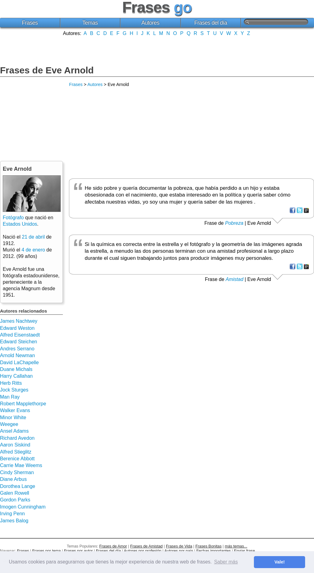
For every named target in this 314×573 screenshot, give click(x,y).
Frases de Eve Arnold (47, 70)
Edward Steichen (18, 341)
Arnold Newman (17, 355)
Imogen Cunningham (23, 506)
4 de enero (33, 249)
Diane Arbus (13, 479)
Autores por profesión (142, 550)
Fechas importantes (213, 550)
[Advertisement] (157, 50)
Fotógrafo (13, 217)
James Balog (14, 520)
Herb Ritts (11, 383)
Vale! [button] (279, 561)
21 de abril (33, 237)
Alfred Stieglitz (15, 451)
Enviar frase (244, 550)
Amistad (234, 279)
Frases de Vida (179, 546)
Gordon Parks (15, 499)
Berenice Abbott (17, 458)
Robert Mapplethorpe (23, 403)
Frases (30, 23)
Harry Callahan (16, 376)
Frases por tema (46, 550)
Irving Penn (12, 513)
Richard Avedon (17, 438)
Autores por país (178, 550)
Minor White (13, 417)
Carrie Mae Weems (21, 465)
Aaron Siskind (15, 444)
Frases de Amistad (146, 546)
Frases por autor (78, 550)
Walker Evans (15, 410)
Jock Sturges (14, 389)
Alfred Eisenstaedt (20, 334)
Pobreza (234, 223)
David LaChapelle (19, 362)
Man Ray (10, 397)
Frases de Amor (113, 546)
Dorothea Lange (17, 486)
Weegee (9, 424)
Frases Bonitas (208, 546)
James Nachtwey (18, 321)
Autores (150, 23)
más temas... (236, 546)
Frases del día (210, 23)
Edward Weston (17, 328)
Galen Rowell (14, 493)
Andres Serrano (17, 348)
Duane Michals (16, 369)
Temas (90, 23)
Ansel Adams (14, 431)
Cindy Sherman (17, 472)
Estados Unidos (20, 224)
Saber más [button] (226, 561)
